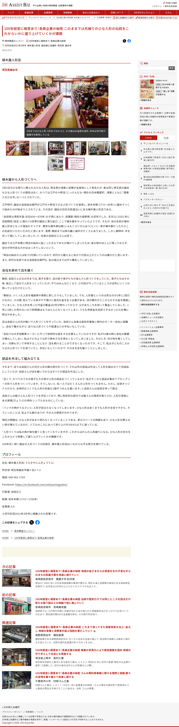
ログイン (158, 6)
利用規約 (30, 711)
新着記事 (29, 12)
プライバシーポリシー (12, 711)
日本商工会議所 (11, 707)
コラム (168, 12)
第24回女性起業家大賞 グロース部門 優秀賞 (159, 178)
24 (148, 137)
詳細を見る (146, 100)
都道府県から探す (145, 17)
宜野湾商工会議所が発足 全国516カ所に (159, 215)
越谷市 (68, 45)
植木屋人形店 (33, 45)
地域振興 (67, 12)
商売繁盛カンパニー (14, 40)
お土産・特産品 (148, 338)
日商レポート (117, 12)
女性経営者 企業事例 (150, 342)
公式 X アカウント (149, 321)
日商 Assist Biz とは (166, 17)
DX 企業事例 (146, 334)
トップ (11, 12)
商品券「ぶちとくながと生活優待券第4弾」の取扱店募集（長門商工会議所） (159, 169)
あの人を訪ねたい (91, 12)
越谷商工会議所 (49, 45)
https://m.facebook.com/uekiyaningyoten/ (41, 484)
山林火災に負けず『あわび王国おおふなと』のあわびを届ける (159, 206)
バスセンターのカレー (153, 199)
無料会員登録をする (150, 304)
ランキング (13, 17)
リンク (40, 711)
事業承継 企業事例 (149, 331)
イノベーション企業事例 (152, 327)
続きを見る (146, 222)
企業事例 (48, 12)
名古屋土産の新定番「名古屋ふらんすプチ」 (73, 17)
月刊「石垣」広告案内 (150, 313)
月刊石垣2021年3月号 (15, 45)
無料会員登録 (171, 6)
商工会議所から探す (123, 17)
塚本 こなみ (148, 193)
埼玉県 (60, 45)
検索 (171, 68)
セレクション (144, 12)
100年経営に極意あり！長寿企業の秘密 (47, 40)
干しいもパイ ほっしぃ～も (40, 17)
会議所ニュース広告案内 (152, 317)
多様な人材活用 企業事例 (152, 346)
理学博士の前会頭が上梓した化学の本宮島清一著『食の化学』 (159, 187)
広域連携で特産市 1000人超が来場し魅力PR (159, 159)
